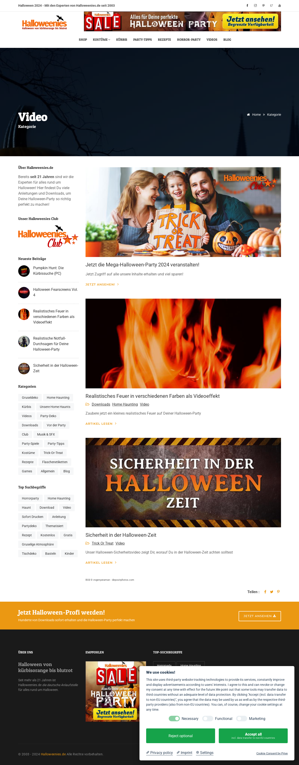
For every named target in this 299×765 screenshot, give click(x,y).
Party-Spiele (30, 443)
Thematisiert (54, 526)
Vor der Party (56, 425)
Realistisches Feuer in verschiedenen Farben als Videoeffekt (53, 316)
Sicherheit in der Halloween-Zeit (55, 368)
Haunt (26, 507)
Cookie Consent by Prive (272, 753)
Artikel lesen (101, 423)
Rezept (27, 535)
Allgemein (48, 471)
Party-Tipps (142, 39)
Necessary (190, 718)
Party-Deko (48, 416)
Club (25, 434)
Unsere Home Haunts (55, 407)
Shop (83, 39)
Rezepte (164, 39)
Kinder (69, 553)
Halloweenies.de (53, 754)
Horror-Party (189, 39)
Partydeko (29, 526)
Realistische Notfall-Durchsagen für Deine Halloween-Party (50, 344)
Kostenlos (48, 535)
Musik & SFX (46, 434)
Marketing (257, 718)
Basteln (50, 553)
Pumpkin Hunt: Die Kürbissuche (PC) (48, 271)
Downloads (30, 425)
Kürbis (121, 39)
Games (27, 471)
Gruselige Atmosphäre (38, 544)
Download (47, 507)
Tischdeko (29, 553)
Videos (212, 39)
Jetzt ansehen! (102, 284)
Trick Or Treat (102, 543)
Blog (227, 39)
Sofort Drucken (32, 517)
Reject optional (181, 736)
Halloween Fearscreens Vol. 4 (55, 292)
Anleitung (59, 517)
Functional (223, 718)
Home (253, 114)
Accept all (253, 736)
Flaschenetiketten (55, 462)
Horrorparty (30, 498)
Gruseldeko (30, 397)
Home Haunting (58, 397)
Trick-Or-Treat (53, 453)
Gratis (68, 535)
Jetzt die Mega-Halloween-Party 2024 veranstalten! (142, 265)
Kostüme (101, 39)
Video (67, 507)
